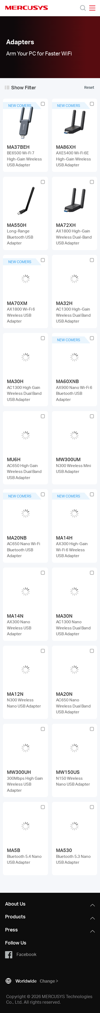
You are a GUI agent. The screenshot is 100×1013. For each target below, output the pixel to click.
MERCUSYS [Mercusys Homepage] (26, 8)
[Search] (83, 8)
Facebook (20, 954)
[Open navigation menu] (92, 8)
